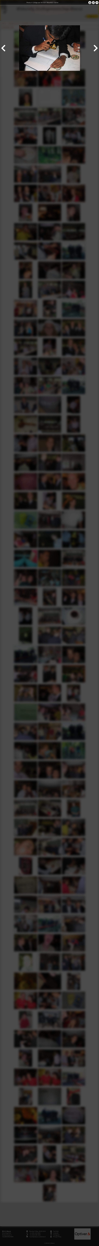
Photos (29, 2)
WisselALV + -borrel (52, 2)
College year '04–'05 (39, 2)
